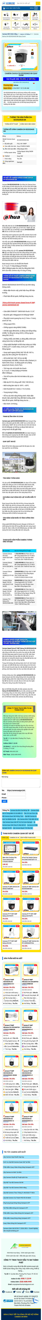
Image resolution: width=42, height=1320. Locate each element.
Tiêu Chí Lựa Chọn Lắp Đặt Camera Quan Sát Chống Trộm (20, 815)
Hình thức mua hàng (13, 1253)
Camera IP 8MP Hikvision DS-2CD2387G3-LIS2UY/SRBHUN (30, 982)
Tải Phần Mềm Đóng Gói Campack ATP (15, 1208)
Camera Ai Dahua (25, 34)
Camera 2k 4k (14, 837)
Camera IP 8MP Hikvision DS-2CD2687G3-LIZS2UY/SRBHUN (11, 1027)
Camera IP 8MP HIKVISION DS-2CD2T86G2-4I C (8, 982)
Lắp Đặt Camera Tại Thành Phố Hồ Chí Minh (17, 1198)
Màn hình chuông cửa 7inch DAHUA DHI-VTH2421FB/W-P (9, 859)
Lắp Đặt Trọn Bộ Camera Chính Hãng (14, 1187)
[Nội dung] (21, 783)
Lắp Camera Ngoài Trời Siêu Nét (22, 828)
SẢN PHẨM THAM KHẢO (28, 837)
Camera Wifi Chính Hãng (9, 34)
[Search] (26, 3)
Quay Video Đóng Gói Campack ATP (14, 1223)
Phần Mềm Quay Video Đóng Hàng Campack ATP (18, 1167)
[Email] (16, 794)
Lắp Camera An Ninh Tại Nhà (12, 1172)
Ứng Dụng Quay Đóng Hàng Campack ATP (16, 1203)
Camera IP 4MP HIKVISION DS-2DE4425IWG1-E (27, 1027)
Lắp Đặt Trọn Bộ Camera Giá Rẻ (13, 1182)
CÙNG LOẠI (5, 837)
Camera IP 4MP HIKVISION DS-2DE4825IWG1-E (27, 1073)
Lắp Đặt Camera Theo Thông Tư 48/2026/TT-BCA (18, 1193)
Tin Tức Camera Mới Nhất (15, 1152)
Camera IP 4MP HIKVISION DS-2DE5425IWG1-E (8, 1119)
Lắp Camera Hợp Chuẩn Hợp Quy (13, 1157)
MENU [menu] (34, 8)
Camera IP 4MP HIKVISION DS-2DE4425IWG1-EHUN (10, 1073)
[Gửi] (4, 801)
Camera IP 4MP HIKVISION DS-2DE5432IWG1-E (27, 1119)
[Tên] (16, 790)
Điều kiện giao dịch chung (27, 1256)
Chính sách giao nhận (27, 1253)
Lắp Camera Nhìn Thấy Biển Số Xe (27, 819)
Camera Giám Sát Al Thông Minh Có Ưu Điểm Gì (20, 812)
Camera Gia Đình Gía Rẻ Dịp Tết (19, 810)
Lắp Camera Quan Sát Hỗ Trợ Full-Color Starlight (17, 822)
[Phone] (16, 797)
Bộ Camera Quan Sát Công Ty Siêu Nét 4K (18, 823)
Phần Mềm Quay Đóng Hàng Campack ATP (16, 1218)
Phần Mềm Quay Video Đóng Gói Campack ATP (18, 1213)
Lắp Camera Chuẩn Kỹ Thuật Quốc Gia (15, 1177)
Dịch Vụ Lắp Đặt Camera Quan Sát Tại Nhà (16, 1162)
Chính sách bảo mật (12, 1256)
